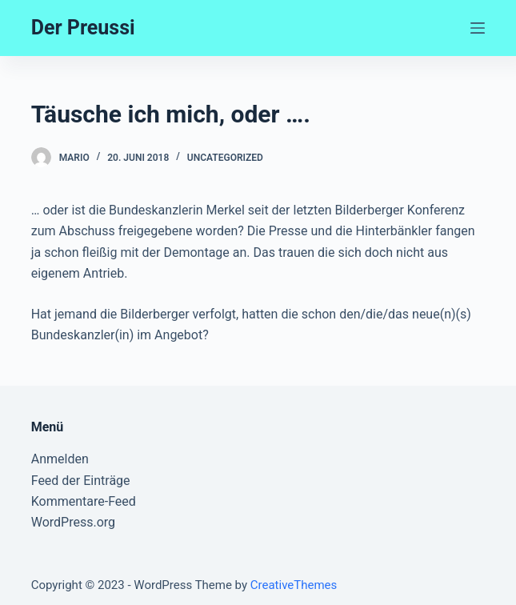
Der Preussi (83, 27)
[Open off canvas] (477, 28)
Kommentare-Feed (83, 501)
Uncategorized (225, 157)
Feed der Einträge (80, 480)
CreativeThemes (294, 585)
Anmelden (60, 459)
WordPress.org (73, 522)
